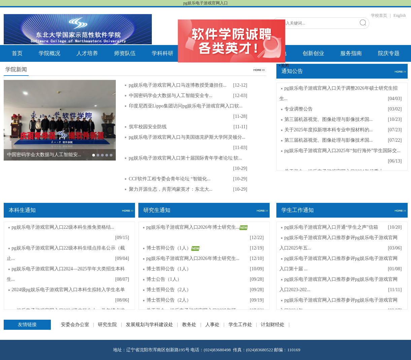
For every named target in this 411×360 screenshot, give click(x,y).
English (399, 15)
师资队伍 (125, 53)
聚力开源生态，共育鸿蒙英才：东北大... (171, 189)
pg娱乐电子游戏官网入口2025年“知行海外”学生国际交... (342, 150)
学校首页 (379, 15)
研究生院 (107, 324)
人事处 (212, 324)
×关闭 (285, 64)
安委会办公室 (75, 324)
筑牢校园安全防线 (148, 126)
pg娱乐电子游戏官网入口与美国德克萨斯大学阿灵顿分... (188, 137)
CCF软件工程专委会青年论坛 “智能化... (170, 178)
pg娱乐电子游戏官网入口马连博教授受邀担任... (178, 85)
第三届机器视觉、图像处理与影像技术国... (328, 119)
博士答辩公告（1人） (173, 248)
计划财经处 (272, 324)
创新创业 (313, 53)
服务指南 (351, 53)
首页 (17, 53)
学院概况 (49, 53)
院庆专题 (389, 53)
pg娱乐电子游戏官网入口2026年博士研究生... (197, 227)
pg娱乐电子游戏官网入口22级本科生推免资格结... (63, 227)
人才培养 (87, 53)
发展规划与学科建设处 (149, 324)
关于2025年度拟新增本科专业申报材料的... (328, 129)
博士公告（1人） (164, 279)
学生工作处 (240, 324)
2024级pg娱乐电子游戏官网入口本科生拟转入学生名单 (68, 289)
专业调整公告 (298, 108)
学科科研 (162, 53)
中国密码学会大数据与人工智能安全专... (171, 95)
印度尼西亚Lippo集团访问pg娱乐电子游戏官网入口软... (186, 105)
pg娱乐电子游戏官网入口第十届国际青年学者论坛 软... (186, 158)
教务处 (189, 324)
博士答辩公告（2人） (168, 289)
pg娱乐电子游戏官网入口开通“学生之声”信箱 (331, 227)
